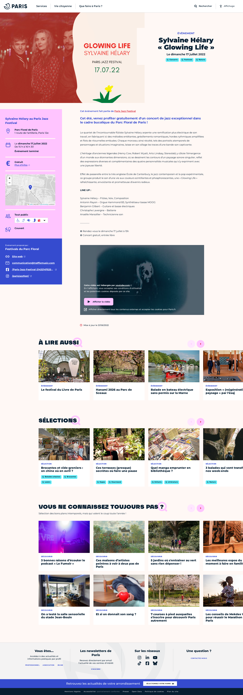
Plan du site (172, 691)
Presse (126, 691)
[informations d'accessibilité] (31, 220)
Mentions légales (73, 691)
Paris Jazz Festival (125, 111)
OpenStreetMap (44, 204)
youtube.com (123, 285)
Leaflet (30, 204)
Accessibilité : (102, 691)
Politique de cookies (154, 691)
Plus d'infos (21, 165)
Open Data (137, 691)
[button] (30, 187)
